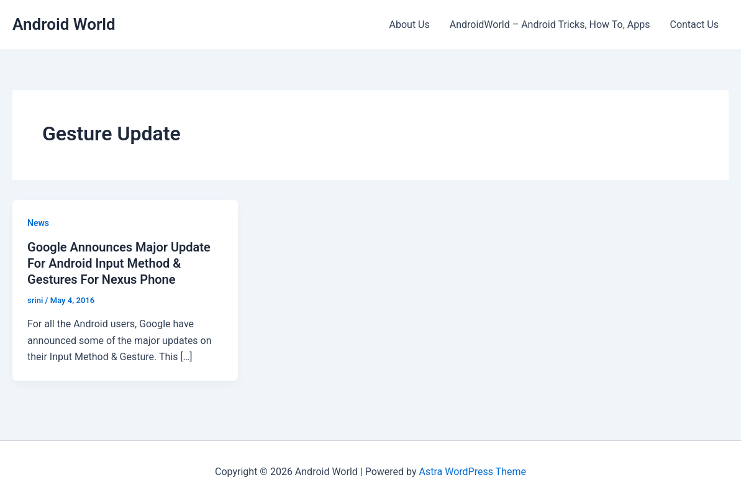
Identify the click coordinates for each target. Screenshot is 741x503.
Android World (64, 24)
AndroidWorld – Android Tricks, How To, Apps (550, 24)
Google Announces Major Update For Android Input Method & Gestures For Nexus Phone (119, 263)
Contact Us (694, 24)
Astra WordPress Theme (472, 472)
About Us (409, 24)
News (38, 223)
